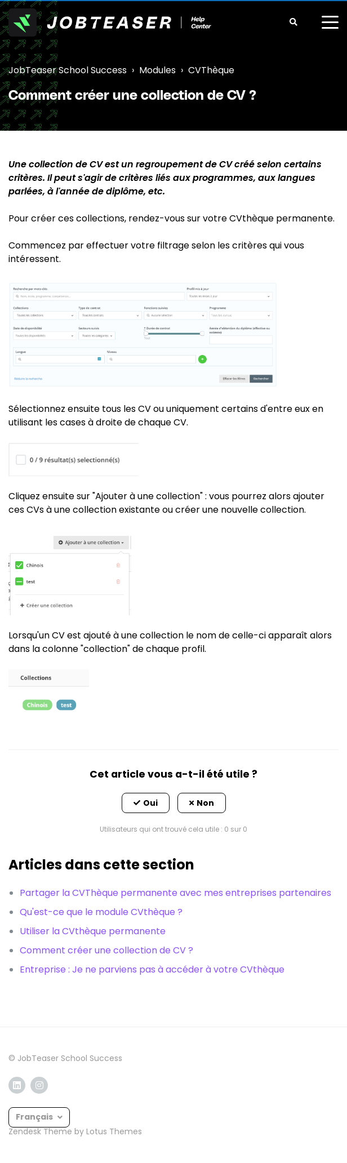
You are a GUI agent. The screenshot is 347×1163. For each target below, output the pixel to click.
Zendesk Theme (40, 1131)
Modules (157, 70)
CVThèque (211, 70)
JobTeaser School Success (67, 70)
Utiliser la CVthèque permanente (93, 931)
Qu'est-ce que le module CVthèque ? (101, 911)
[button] (146, 803)
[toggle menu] (330, 22)
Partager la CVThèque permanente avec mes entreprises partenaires (175, 892)
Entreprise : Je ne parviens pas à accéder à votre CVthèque (152, 969)
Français (35, 1116)
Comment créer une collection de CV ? (106, 950)
